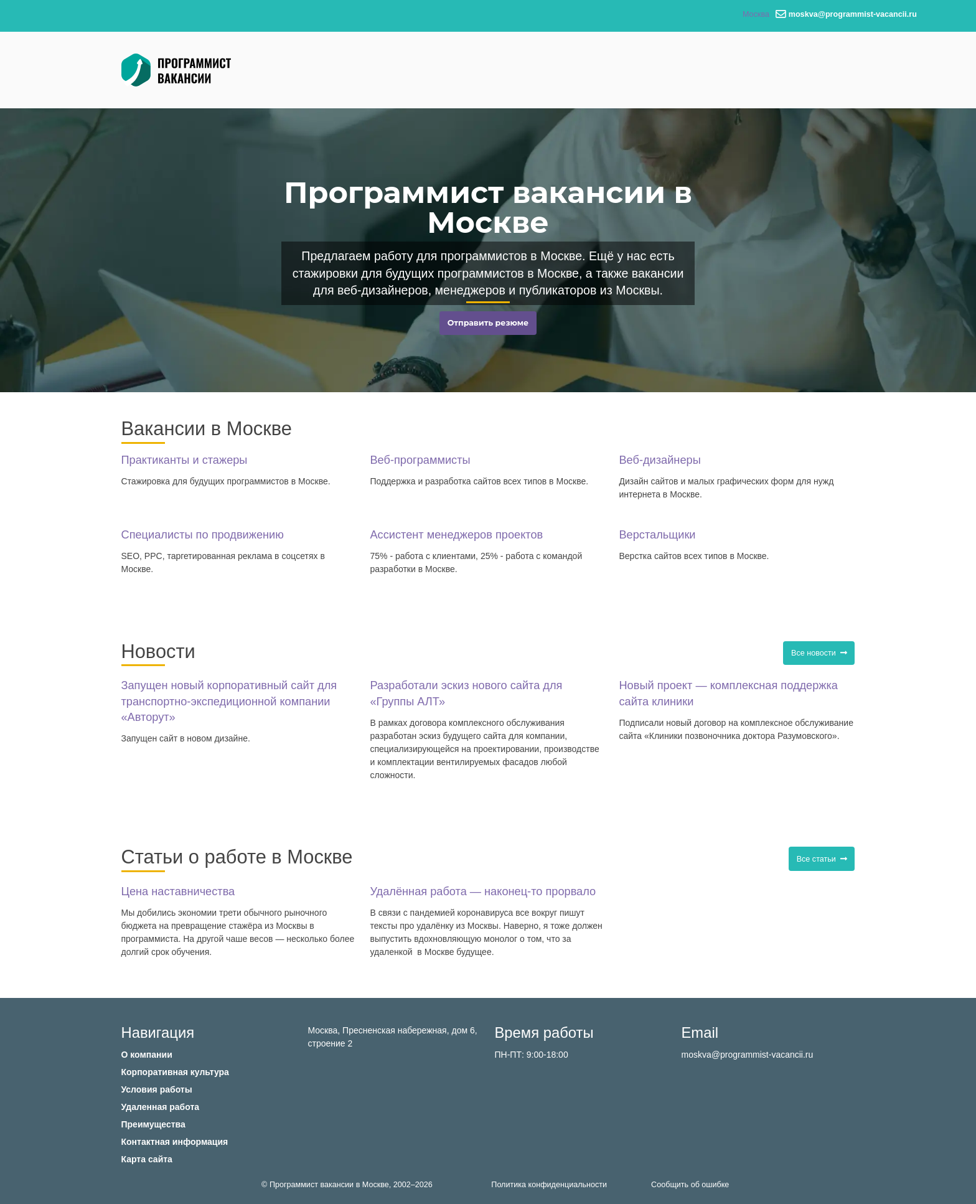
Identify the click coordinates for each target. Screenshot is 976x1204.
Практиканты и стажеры (184, 460)
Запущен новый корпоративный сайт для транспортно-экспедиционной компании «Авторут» (229, 701)
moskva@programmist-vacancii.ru (748, 1055)
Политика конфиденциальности (549, 1184)
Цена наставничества (178, 891)
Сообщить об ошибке (690, 1184)
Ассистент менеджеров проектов (456, 535)
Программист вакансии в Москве (329, 1184)
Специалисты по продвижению (202, 535)
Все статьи (822, 859)
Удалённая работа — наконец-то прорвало (483, 891)
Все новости (819, 653)
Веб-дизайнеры (659, 460)
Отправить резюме (488, 322)
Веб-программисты (420, 460)
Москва (756, 14)
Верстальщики (657, 535)
